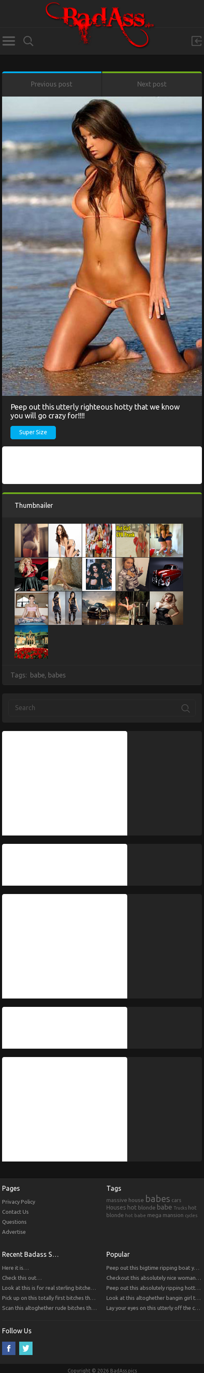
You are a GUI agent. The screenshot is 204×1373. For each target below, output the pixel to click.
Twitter (26, 1348)
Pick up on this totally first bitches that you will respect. (68, 1298)
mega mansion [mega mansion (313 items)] (165, 1215)
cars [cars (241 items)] (176, 1200)
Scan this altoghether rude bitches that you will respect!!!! (71, 1308)
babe (37, 675)
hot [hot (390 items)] (132, 1207)
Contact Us (15, 1212)
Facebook (8, 1348)
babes (57, 675)
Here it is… (15, 1268)
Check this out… (22, 1278)
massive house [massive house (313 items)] (125, 1200)
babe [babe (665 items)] (164, 1207)
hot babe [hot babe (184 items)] (135, 1215)
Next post (151, 84)
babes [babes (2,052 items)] (157, 1199)
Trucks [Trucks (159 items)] (180, 1207)
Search (28, 41)
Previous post (51, 84)
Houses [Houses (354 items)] (116, 1207)
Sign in (196, 41)
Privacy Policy (18, 1202)
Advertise (14, 1232)
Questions (14, 1222)
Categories (8, 41)
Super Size (33, 432)
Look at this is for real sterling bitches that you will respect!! (74, 1288)
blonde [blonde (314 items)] (147, 1207)
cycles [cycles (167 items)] (191, 1215)
